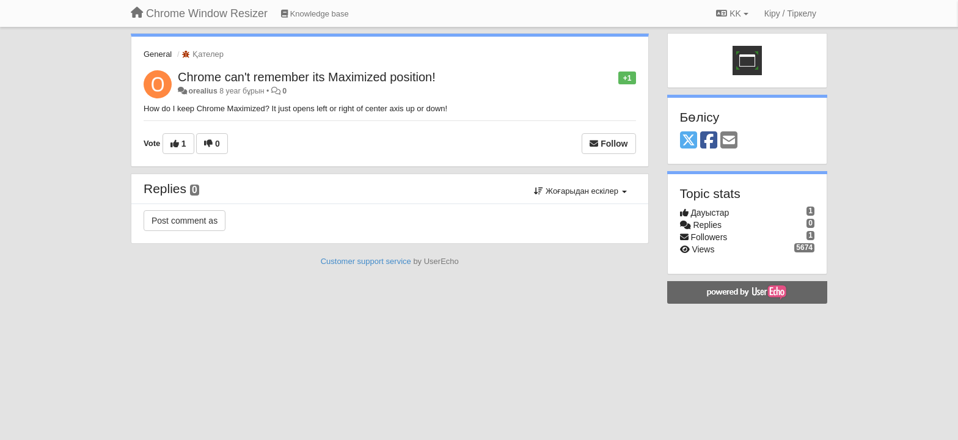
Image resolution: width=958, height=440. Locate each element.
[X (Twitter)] (688, 141)
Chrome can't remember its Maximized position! (307, 77)
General (158, 54)
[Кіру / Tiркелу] (790, 13)
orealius (202, 91)
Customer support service (366, 261)
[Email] (728, 141)
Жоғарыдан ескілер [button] (580, 191)
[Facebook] (708, 141)
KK (732, 13)
